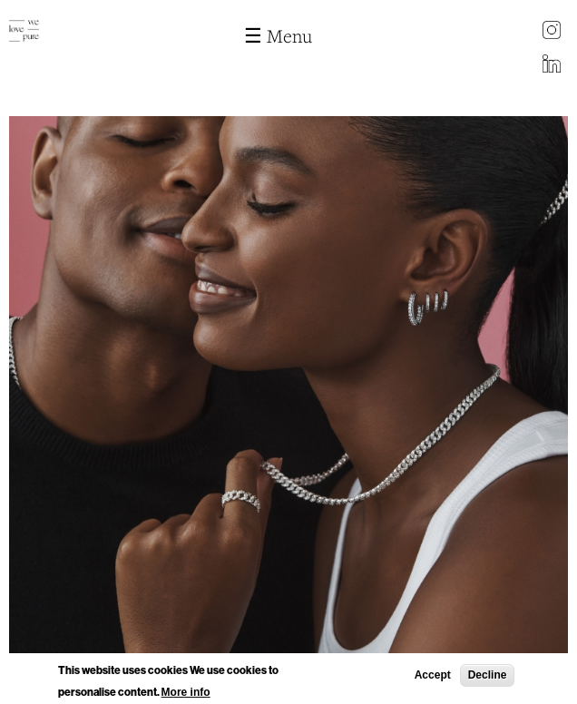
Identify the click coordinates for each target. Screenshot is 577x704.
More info (185, 694)
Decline (487, 676)
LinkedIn (552, 65)
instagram (552, 32)
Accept (433, 676)
